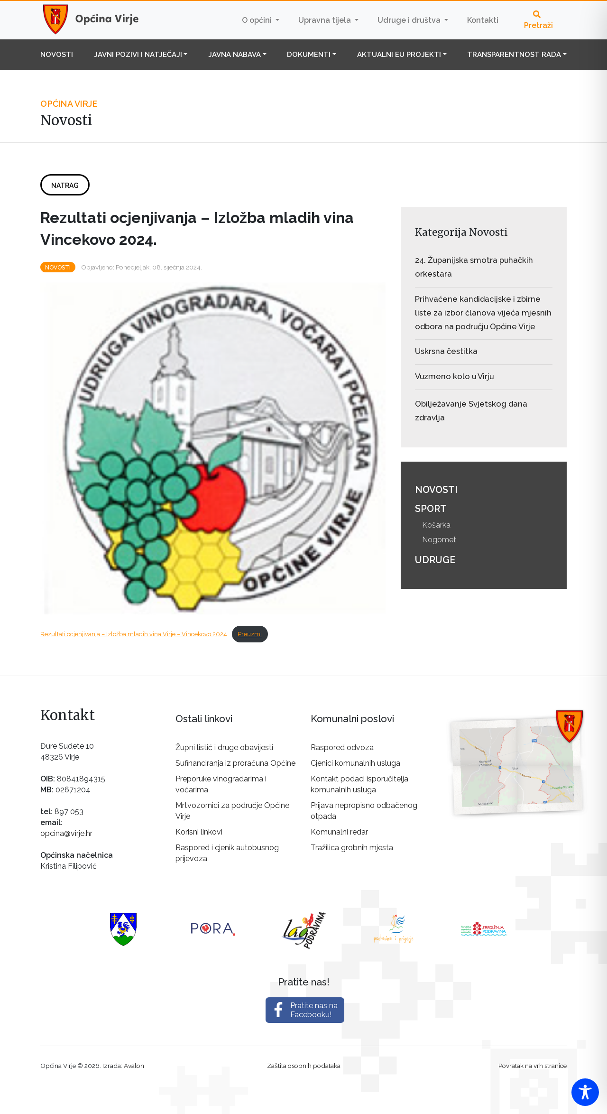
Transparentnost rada (514, 54)
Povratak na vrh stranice (532, 1065)
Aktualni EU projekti (399, 54)
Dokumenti (309, 54)
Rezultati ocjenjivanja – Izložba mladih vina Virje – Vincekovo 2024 (133, 634)
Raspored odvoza (342, 747)
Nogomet (439, 539)
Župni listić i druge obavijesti (224, 747)
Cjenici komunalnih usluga (355, 763)
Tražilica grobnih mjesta (352, 847)
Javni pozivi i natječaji (138, 54)
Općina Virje (99, 20)
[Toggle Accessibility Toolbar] (585, 1092)
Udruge (435, 560)
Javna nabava (234, 54)
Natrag (65, 185)
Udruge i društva (409, 20)
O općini (258, 20)
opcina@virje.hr (66, 833)
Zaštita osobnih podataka (303, 1065)
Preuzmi (250, 634)
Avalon (134, 1065)
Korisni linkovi (198, 831)
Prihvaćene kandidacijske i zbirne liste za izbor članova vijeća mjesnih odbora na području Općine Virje (483, 312)
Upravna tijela (325, 20)
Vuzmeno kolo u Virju (454, 376)
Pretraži (538, 20)
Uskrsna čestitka (446, 351)
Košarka (436, 524)
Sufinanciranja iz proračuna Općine (235, 763)
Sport (431, 508)
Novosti (56, 54)
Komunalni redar (339, 831)
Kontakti (482, 20)
